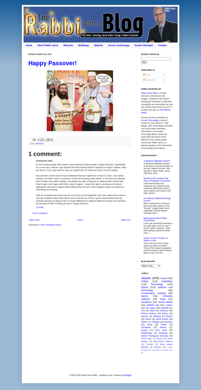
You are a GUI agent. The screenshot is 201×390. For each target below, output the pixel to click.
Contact (162, 45)
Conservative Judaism (153, 293)
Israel (163, 278)
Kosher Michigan (144, 45)
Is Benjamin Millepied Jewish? (157, 161)
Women (163, 327)
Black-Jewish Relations (163, 341)
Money (159, 339)
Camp (149, 324)
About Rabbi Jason (47, 45)
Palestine (157, 347)
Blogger (128, 375)
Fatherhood (156, 350)
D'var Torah (161, 330)
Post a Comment (40, 213)
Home (29, 45)
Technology (157, 284)
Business (169, 322)
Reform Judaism (148, 313)
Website (98, 45)
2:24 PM (39, 207)
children (169, 305)
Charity (144, 330)
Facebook (146, 302)
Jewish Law (152, 305)
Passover (39, 144)
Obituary (157, 316)
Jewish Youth (167, 350)
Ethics (165, 313)
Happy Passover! (53, 63)
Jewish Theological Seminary (154, 336)
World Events (162, 319)
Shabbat (155, 322)
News (152, 311)
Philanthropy (146, 333)
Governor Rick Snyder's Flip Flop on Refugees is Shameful (157, 179)
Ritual (148, 319)
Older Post (125, 220)
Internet (144, 316)
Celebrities (167, 281)
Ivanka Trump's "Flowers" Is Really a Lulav (156, 239)
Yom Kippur (150, 308)
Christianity (146, 327)
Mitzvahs (68, 45)
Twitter (144, 322)
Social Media (165, 302)
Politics (145, 281)
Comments (149, 80)
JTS (143, 311)
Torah (163, 299)
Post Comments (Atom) (51, 225)
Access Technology (118, 45)
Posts (146, 75)
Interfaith (164, 308)
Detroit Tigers (146, 339)
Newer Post (34, 220)
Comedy (149, 344)
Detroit (144, 287)
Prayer (164, 324)
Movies (169, 316)
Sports (144, 296)
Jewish (146, 278)
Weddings (83, 45)
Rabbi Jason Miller (149, 93)
